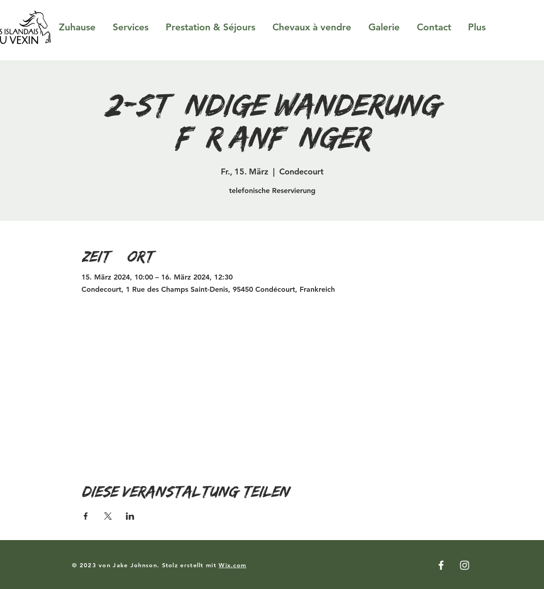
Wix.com (232, 565)
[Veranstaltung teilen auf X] (108, 516)
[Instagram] (464, 565)
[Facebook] (441, 565)
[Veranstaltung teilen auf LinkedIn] (130, 516)
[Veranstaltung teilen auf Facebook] (85, 516)
